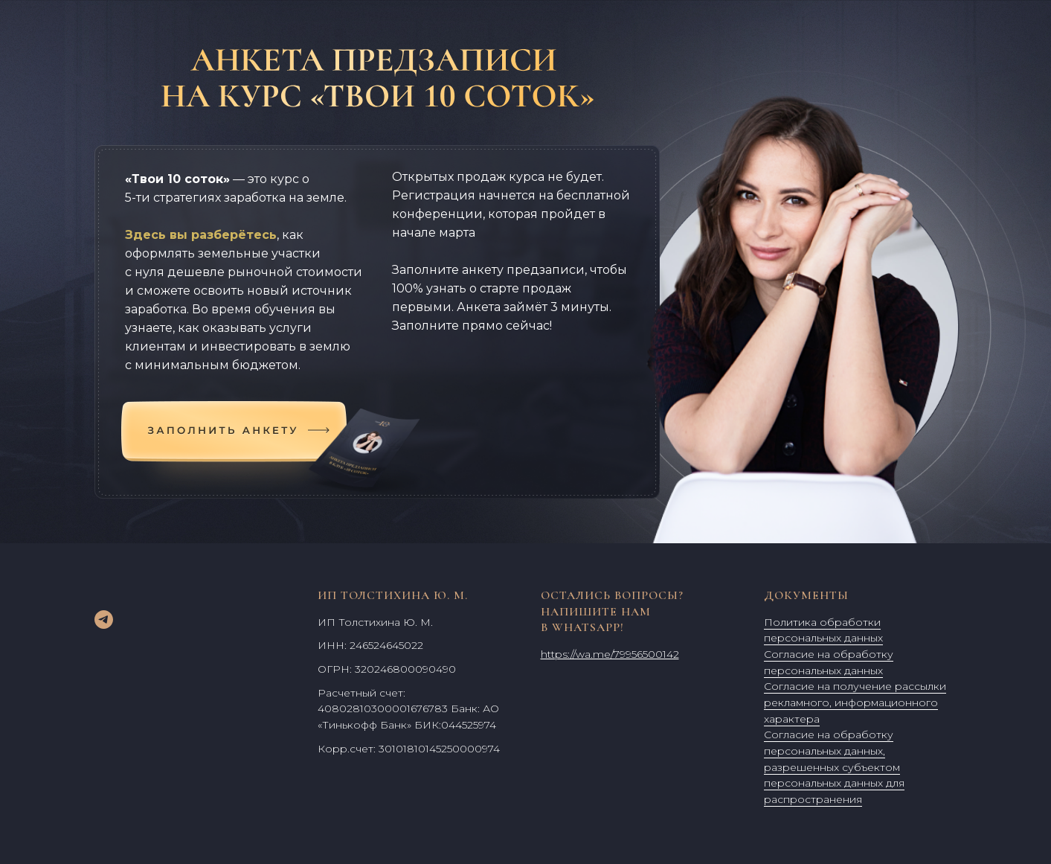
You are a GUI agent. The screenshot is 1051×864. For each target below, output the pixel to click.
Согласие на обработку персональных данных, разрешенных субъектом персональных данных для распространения (834, 767)
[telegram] (103, 619)
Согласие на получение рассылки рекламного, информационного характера (855, 702)
